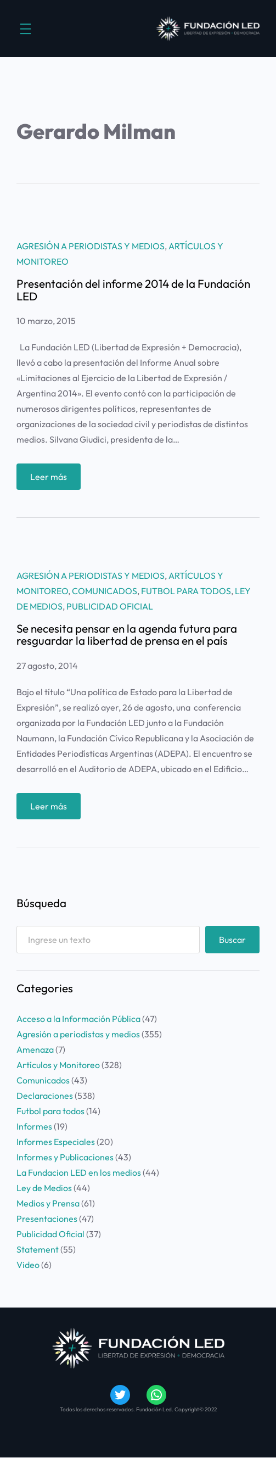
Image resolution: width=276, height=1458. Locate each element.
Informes (34, 1126)
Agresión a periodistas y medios (90, 246)
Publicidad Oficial (109, 606)
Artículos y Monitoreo (58, 1064)
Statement (37, 1249)
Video (28, 1264)
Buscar (232, 939)
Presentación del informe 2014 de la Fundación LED (133, 289)
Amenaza (35, 1049)
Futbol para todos (186, 590)
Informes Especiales (55, 1141)
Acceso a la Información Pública (78, 1018)
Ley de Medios (44, 1187)
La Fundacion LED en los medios (78, 1172)
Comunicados (104, 590)
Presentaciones (46, 1218)
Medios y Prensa (48, 1203)
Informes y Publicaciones (65, 1157)
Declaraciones (44, 1095)
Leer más (52, 479)
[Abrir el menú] (25, 29)
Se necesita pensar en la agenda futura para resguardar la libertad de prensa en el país (126, 634)
